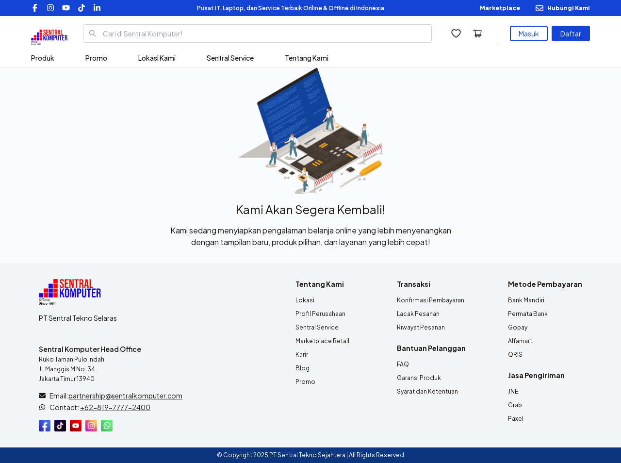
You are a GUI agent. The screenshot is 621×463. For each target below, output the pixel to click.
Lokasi (304, 300)
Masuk (529, 33)
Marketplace (500, 8)
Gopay (517, 327)
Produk (42, 57)
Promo (96, 57)
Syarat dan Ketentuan (427, 391)
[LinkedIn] (97, 8)
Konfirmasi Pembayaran (430, 300)
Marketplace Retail (322, 341)
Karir (301, 354)
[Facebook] (35, 8)
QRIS (515, 354)
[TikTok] (81, 8)
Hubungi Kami (568, 8)
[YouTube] (66, 8)
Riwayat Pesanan (421, 327)
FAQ (403, 364)
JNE (513, 391)
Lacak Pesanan (418, 313)
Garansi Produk (419, 377)
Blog (302, 368)
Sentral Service (230, 57)
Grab (515, 405)
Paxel (515, 418)
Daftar (570, 33)
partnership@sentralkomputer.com (125, 395)
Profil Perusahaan (320, 313)
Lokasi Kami (157, 57)
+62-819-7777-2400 (115, 407)
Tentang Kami (306, 57)
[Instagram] (50, 8)
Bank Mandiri (526, 300)
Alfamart (520, 341)
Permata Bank (528, 313)
